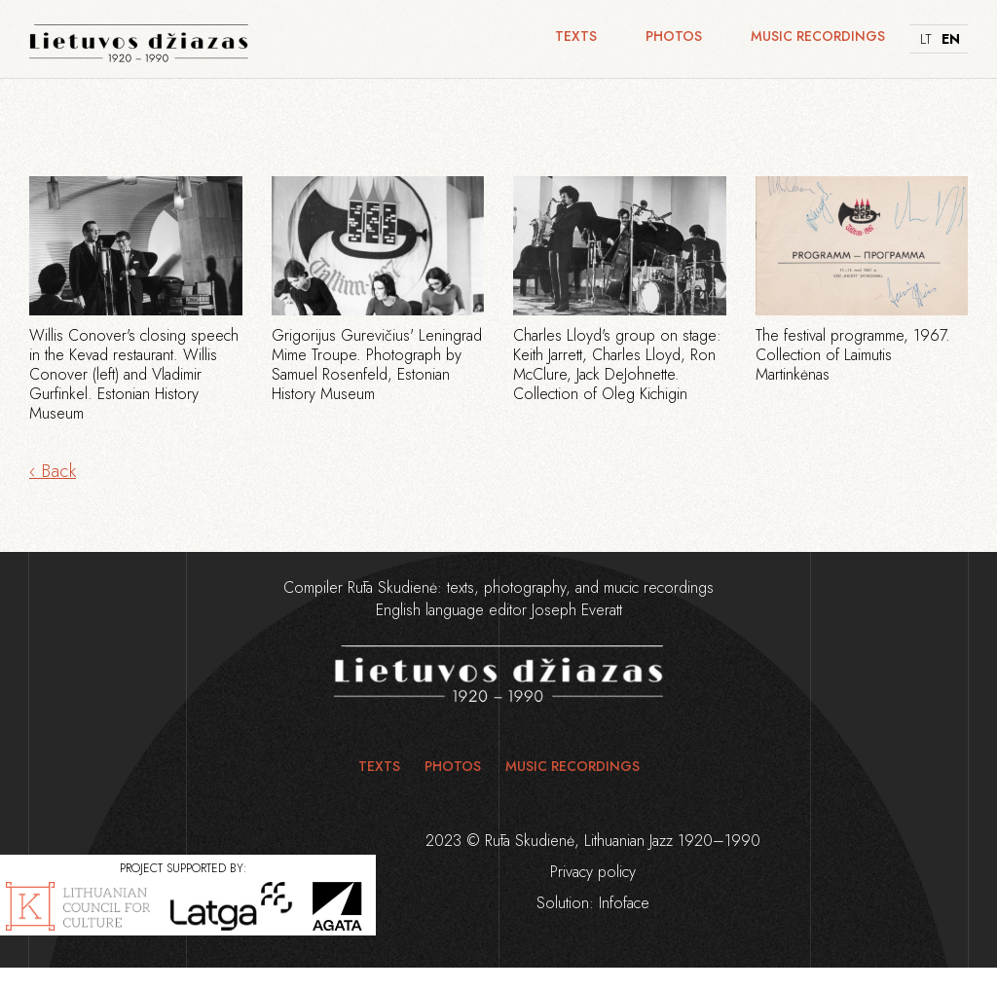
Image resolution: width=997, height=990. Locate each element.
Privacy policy (593, 872)
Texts (576, 36)
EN (949, 39)
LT (926, 39)
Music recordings (818, 36)
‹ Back (52, 471)
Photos (674, 36)
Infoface (624, 903)
